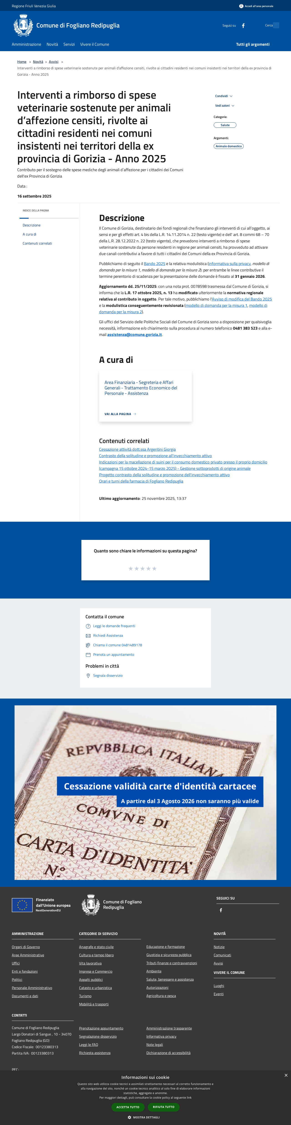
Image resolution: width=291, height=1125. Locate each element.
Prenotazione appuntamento (101, 1028)
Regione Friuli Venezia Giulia (34, 6)
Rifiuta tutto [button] (164, 1107)
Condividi (224, 96)
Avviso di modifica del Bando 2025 (242, 299)
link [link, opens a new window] (189, 1098)
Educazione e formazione (165, 946)
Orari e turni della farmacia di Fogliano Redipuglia (141, 481)
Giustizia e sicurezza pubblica (168, 954)
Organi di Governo (26, 947)
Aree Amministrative (28, 955)
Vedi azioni (225, 105)
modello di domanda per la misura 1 (216, 305)
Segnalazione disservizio (98, 1036)
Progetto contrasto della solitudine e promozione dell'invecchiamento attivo (164, 475)
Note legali (154, 1044)
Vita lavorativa (90, 963)
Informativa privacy (161, 1036)
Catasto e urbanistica (95, 987)
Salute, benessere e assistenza (170, 979)
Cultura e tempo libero (96, 955)
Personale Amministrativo (32, 987)
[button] (145, 1117)
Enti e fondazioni (25, 971)
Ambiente (153, 971)
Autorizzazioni (157, 987)
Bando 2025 (154, 264)
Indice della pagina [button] (36, 210)
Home (21, 61)
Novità (38, 61)
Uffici (16, 963)
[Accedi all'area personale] (256, 6)
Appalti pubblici (91, 979)
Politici (17, 979)
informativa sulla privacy (230, 264)
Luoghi (219, 985)
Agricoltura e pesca (161, 995)
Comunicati (222, 955)
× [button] (286, 1075)
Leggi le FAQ (88, 1044)
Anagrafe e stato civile (96, 947)
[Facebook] (233, 25)
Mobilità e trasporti (94, 1004)
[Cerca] (273, 25)
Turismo (85, 996)
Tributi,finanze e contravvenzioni (171, 963)
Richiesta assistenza (94, 1052)
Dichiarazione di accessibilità (168, 1052)
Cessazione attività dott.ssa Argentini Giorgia (137, 449)
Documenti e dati (25, 996)
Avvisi (53, 61)
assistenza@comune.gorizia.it (134, 334)
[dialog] (145, 1098)
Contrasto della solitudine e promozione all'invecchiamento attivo (155, 456)
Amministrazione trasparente (169, 1028)
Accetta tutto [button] (128, 1107)
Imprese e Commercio (95, 971)
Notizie (219, 947)
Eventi (219, 994)
